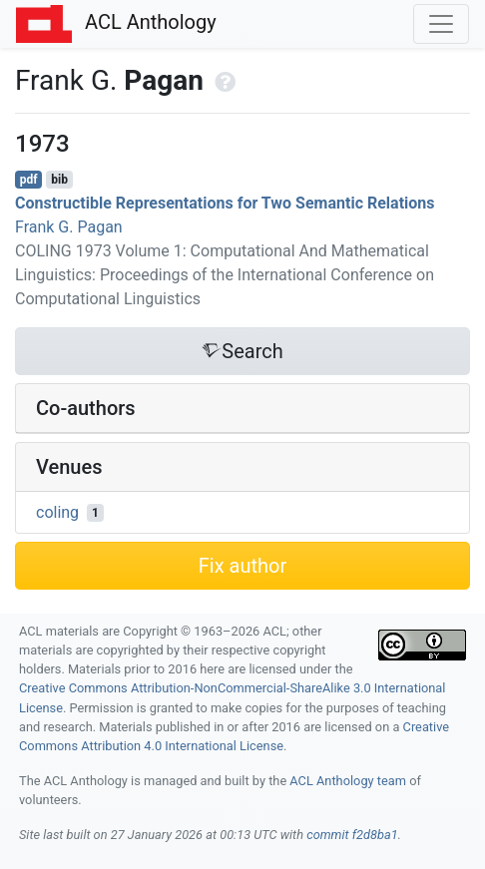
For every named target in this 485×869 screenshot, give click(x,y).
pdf (29, 180)
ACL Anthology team (347, 780)
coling (57, 512)
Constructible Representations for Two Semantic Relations (225, 203)
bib (59, 180)
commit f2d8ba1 (352, 834)
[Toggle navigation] (441, 24)
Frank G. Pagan (69, 226)
